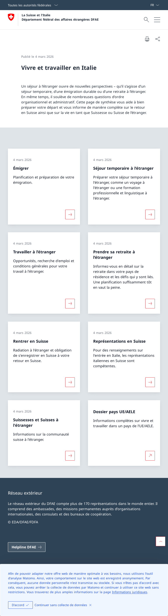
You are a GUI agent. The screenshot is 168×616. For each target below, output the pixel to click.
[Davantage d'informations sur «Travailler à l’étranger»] (70, 303)
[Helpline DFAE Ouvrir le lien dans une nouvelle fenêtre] (27, 547)
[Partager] (157, 39)
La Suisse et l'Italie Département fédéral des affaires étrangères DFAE (60, 17)
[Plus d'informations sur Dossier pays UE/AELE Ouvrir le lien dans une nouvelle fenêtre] (150, 455)
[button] (160, 541)
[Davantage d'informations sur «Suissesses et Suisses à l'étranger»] (70, 455)
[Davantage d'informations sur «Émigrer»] (70, 214)
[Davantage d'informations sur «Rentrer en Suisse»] (70, 382)
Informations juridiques (129, 592)
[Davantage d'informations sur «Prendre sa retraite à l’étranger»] (150, 303)
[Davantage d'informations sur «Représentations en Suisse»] (150, 382)
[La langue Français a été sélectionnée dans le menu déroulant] (154, 5)
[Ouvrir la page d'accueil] (53, 20)
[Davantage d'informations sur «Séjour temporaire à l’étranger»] (150, 214)
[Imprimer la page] (147, 39)
